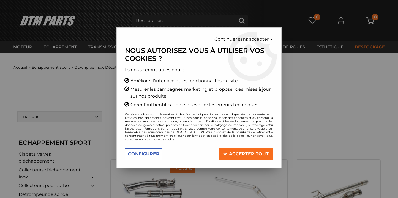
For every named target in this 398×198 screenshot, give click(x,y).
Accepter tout (246, 153)
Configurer (143, 153)
